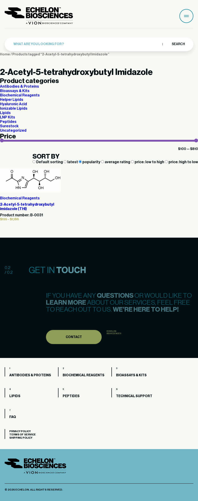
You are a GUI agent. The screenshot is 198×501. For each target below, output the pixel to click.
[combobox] (86, 43)
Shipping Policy (20, 438)
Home (5, 54)
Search (178, 43)
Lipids (5, 113)
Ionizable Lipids (13, 108)
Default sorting (48, 162)
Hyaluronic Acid (13, 104)
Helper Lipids (11, 100)
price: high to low (181, 162)
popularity (90, 162)
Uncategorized (13, 130)
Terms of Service (22, 434)
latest (71, 162)
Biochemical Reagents (20, 95)
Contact (74, 345)
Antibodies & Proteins (19, 86)
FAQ (12, 417)
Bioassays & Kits (14, 91)
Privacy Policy (20, 431)
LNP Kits (7, 117)
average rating (116, 162)
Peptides (8, 122)
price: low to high (148, 162)
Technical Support (134, 396)
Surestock (9, 126)
